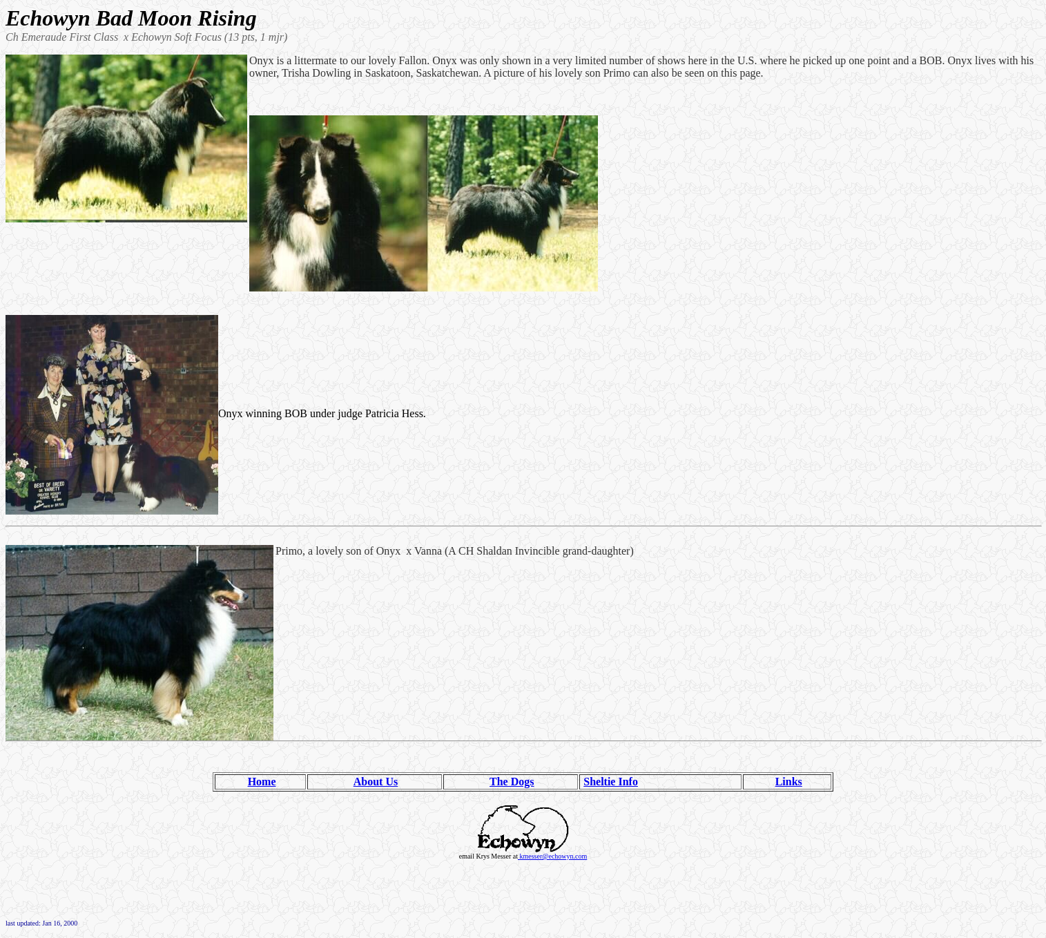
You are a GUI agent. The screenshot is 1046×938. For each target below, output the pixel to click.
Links (788, 781)
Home (262, 781)
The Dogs (512, 781)
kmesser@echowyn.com (552, 856)
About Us (375, 781)
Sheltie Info (610, 781)
